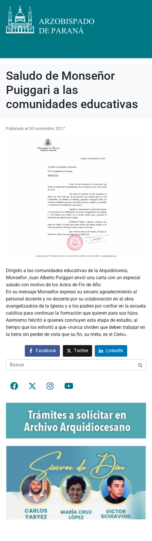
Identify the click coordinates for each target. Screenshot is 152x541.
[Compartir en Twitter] (77, 351)
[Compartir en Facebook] (42, 351)
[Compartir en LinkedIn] (111, 351)
